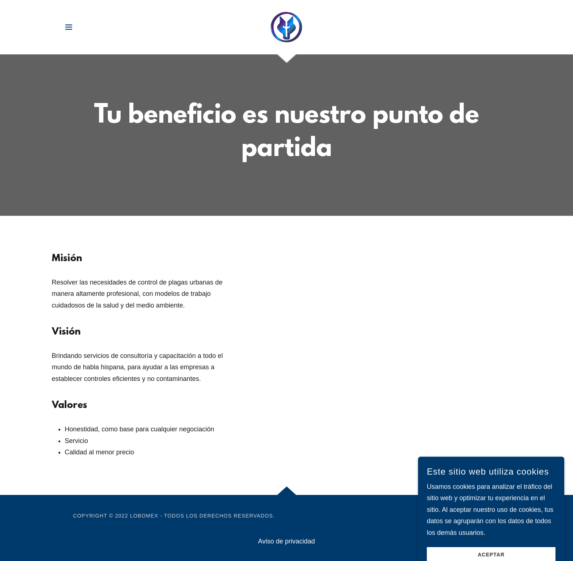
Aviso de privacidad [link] (286, 541)
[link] (286, 26)
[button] (68, 27)
